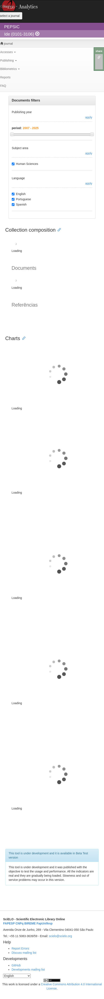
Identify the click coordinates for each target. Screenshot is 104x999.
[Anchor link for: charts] (22, 338)
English (19, 194)
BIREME (30, 923)
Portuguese (21, 199)
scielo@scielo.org (60, 936)
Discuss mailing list (24, 952)
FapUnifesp (44, 923)
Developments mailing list (28, 969)
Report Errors (20, 948)
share (99, 51)
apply (88, 117)
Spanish (19, 204)
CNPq (19, 923)
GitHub (16, 965)
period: (17, 128)
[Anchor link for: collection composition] (58, 229)
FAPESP (9, 923)
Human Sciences (25, 164)
